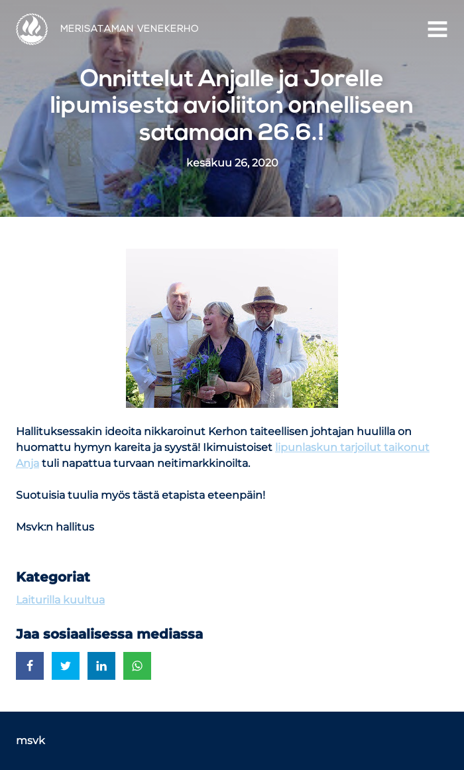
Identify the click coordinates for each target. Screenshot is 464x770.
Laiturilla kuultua (60, 600)
